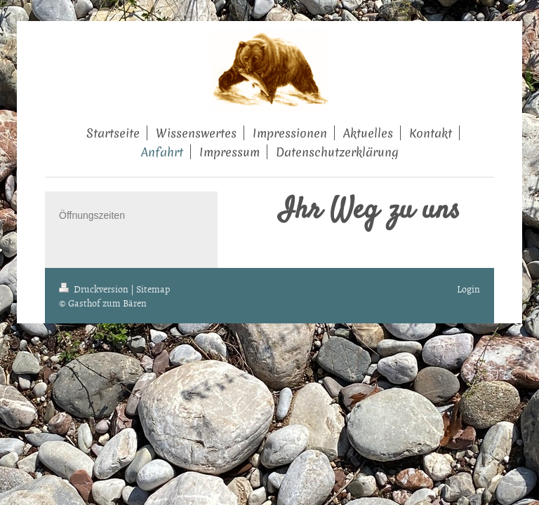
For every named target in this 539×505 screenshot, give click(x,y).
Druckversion (95, 288)
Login (468, 288)
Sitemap (153, 288)
